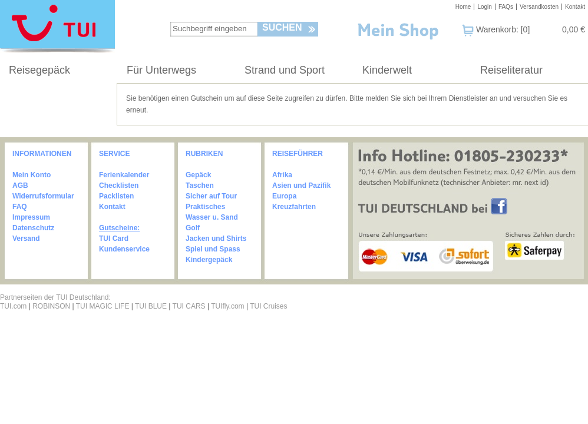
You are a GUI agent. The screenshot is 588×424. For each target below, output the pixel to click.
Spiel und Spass (213, 249)
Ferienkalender (124, 175)
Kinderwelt (387, 70)
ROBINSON (51, 306)
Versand (26, 238)
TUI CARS (189, 306)
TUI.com (13, 306)
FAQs (505, 7)
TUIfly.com (227, 306)
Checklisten (118, 185)
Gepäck (198, 175)
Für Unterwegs (161, 70)
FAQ (19, 207)
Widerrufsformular (43, 196)
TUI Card (113, 238)
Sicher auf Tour (211, 196)
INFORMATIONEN (41, 154)
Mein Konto (31, 175)
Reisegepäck (39, 70)
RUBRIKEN (204, 154)
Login (484, 7)
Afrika (282, 175)
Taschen (200, 185)
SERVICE (114, 154)
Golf (193, 228)
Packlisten (116, 196)
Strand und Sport (285, 70)
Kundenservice (124, 249)
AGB (20, 185)
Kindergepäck (209, 260)
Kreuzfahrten (294, 207)
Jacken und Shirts (216, 238)
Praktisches (205, 207)
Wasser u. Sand (212, 217)
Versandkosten (539, 7)
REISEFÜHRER (297, 154)
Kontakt (575, 7)
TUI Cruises (268, 306)
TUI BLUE (151, 306)
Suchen (282, 27)
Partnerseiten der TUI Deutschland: (55, 297)
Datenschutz (33, 228)
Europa (284, 196)
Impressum (31, 217)
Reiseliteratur (511, 70)
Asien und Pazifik (301, 185)
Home (463, 7)
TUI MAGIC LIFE (103, 306)
